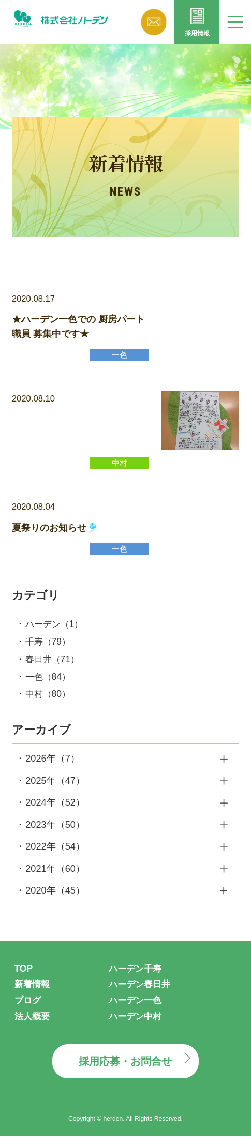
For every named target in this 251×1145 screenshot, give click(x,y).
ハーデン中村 (137, 1024)
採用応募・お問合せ (125, 1070)
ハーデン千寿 (137, 976)
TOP (24, 976)
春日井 (53, 665)
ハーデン (55, 629)
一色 (49, 683)
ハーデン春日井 (141, 992)
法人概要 (33, 1024)
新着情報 (33, 992)
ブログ (28, 1008)
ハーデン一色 (137, 1008)
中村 (49, 701)
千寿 (49, 647)
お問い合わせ (153, 22)
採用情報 (197, 34)
